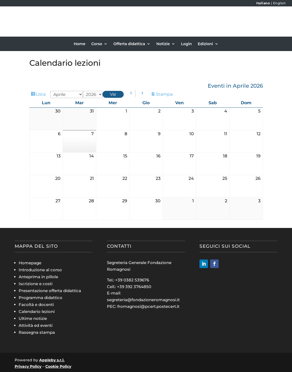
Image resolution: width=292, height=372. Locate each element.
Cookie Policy (58, 366)
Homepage (30, 262)
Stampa (165, 94)
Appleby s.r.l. (52, 360)
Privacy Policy (28, 366)
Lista (41, 94)
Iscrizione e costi (36, 283)
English (279, 3)
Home (79, 44)
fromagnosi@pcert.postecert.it (148, 306)
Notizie (163, 44)
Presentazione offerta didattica (50, 290)
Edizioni (205, 44)
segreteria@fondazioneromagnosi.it (143, 299)
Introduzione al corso (40, 269)
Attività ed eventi (36, 325)
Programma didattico (40, 297)
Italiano (263, 3)
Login (186, 44)
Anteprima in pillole (38, 276)
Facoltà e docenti (36, 304)
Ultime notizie (33, 318)
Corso (96, 44)
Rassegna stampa (37, 332)
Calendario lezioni (37, 311)
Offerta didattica (129, 44)
